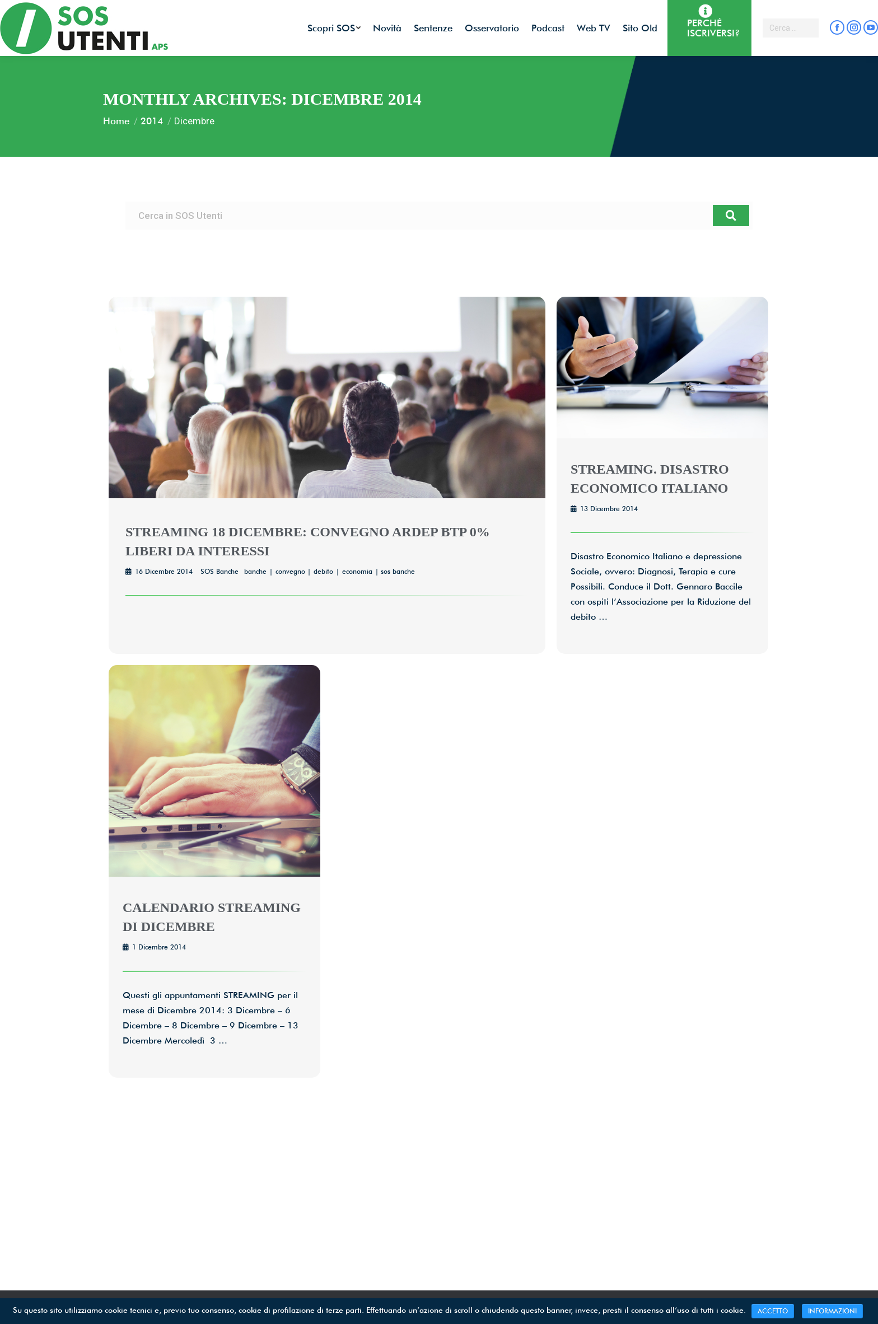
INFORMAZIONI (832, 1311)
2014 (152, 121)
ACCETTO (773, 1311)
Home (116, 121)
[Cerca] (731, 215)
